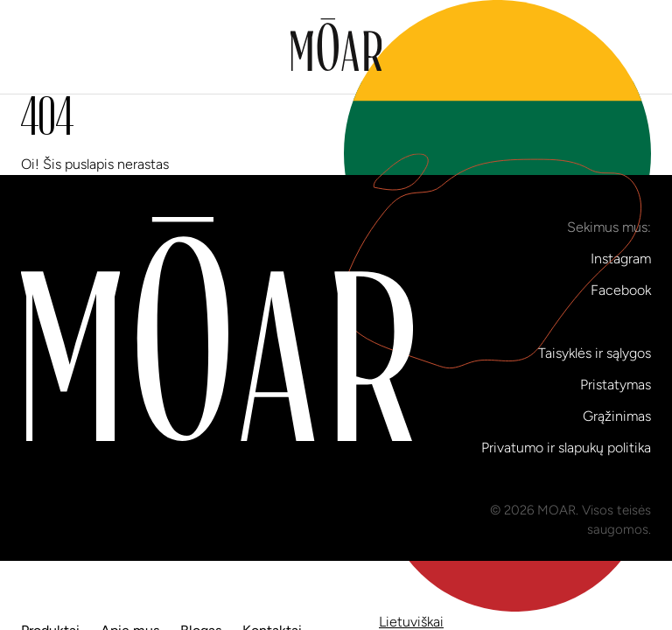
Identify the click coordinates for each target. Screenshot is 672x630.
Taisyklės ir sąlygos (594, 353)
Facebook (621, 290)
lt (497, 161)
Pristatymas (615, 384)
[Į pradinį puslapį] (336, 47)
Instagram (621, 258)
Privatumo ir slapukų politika (566, 447)
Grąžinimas (617, 416)
